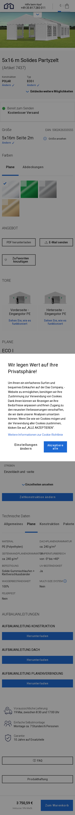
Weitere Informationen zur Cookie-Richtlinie (35, 434)
